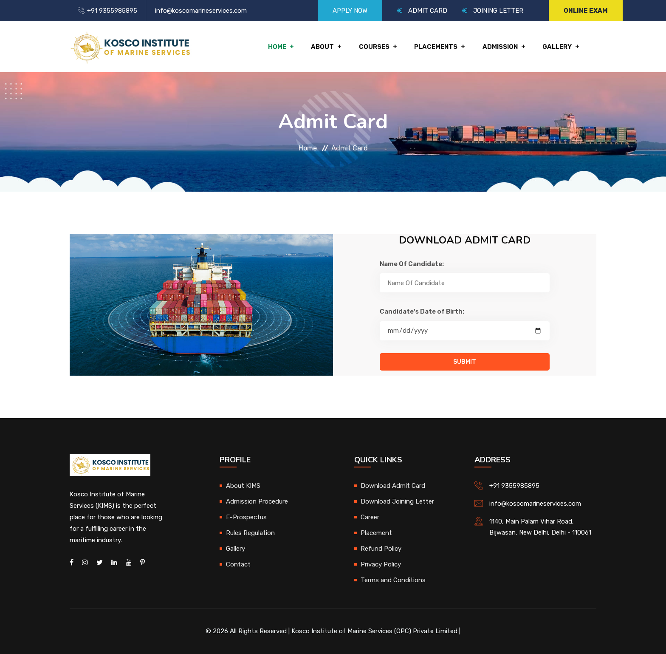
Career (370, 517)
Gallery (557, 47)
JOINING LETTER (498, 10)
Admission (500, 47)
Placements (436, 47)
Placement (376, 533)
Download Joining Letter (397, 501)
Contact (238, 564)
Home (278, 47)
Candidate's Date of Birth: (422, 311)
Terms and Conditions (393, 580)
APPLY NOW (350, 10)
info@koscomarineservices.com (201, 10)
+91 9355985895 (112, 10)
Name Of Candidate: (412, 264)
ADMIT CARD (427, 10)
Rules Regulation (250, 533)
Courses (374, 47)
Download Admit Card (393, 486)
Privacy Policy (381, 564)
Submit (464, 361)
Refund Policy (381, 548)
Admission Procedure (257, 501)
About (323, 47)
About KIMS (243, 486)
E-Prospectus (246, 517)
